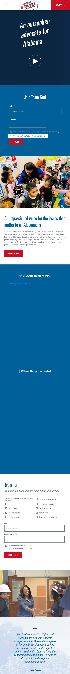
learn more (13, 258)
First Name (27, 123)
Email (35, 110)
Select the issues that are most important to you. (19, 500)
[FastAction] (37, 135)
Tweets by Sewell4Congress (19, 284)
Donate (60, 5)
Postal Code (34, 538)
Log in (13, 136)
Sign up (19, 136)
